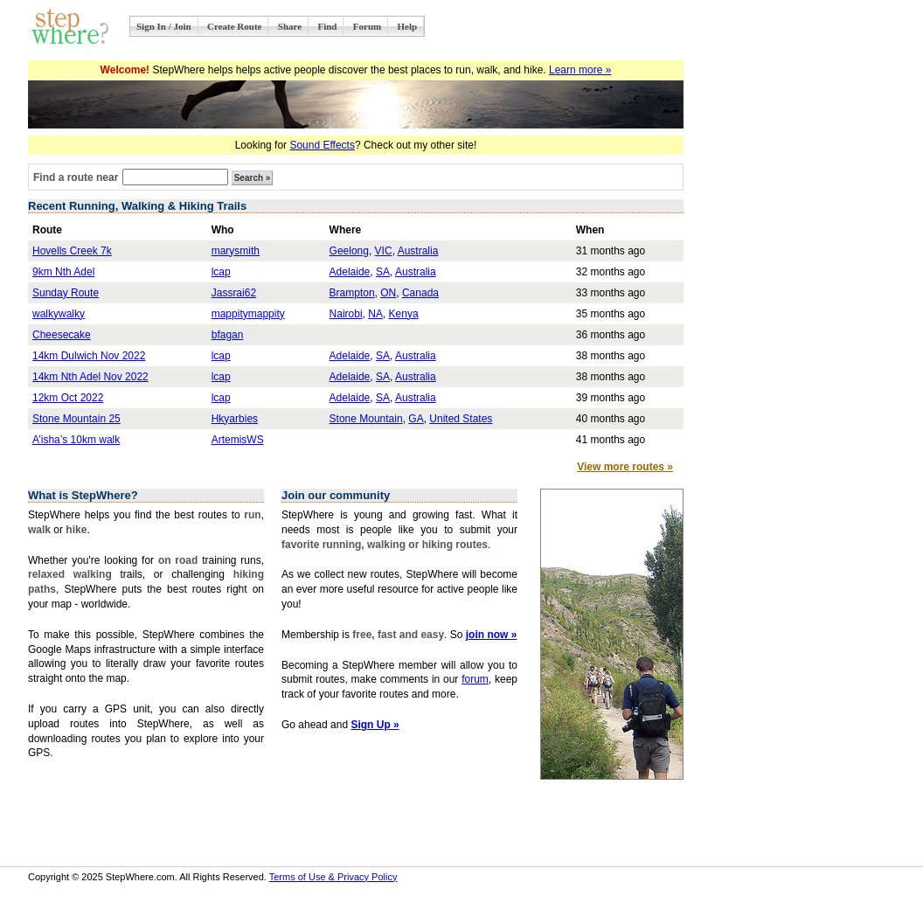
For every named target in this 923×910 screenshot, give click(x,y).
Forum (367, 26)
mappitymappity (248, 314)
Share (290, 26)
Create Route (234, 26)
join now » (491, 635)
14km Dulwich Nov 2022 (88, 356)
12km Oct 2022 (67, 398)
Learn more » (580, 70)
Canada (420, 293)
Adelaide (350, 272)
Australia (418, 251)
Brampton (352, 293)
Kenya (404, 314)
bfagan (228, 335)
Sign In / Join (163, 26)
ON (388, 293)
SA (383, 272)
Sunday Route (65, 293)
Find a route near (75, 177)
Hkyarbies (235, 419)
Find (327, 26)
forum (475, 679)
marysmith (236, 251)
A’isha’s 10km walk (76, 440)
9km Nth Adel (63, 272)
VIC (383, 251)
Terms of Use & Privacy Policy (333, 877)
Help (408, 26)
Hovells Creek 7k (72, 251)
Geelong (349, 251)
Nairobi (346, 314)
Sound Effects (322, 145)
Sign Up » (374, 725)
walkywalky (58, 314)
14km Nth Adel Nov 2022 (90, 377)
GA (415, 419)
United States (460, 419)
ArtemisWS (238, 440)
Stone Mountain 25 (76, 419)
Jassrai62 (234, 293)
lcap (221, 272)
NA (375, 314)
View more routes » (625, 467)
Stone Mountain (366, 419)
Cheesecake (61, 335)
